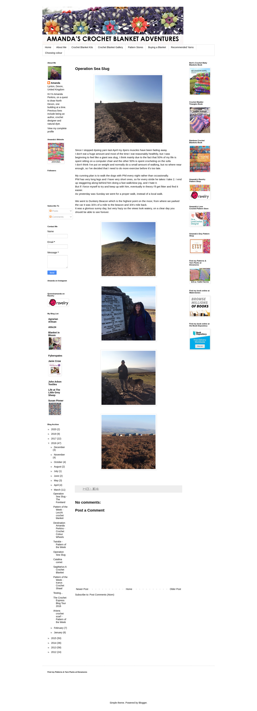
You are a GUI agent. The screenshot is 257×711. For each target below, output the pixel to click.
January (58, 632)
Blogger (143, 702)
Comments (56, 216)
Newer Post (82, 589)
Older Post (175, 589)
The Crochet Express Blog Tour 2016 (59, 601)
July (56, 471)
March (57, 489)
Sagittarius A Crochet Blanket (60, 569)
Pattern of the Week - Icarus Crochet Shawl (60, 583)
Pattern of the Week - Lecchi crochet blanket (60, 512)
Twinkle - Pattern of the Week (59, 544)
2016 (54, 443)
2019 (54, 434)
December (59, 447)
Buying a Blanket (157, 47)
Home (48, 47)
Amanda (55, 83)
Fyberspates (55, 355)
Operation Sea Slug (59, 553)
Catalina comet (57, 561)
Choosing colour (53, 53)
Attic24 (52, 327)
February (59, 628)
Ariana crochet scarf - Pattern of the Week (59, 616)
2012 (54, 652)
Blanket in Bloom (54, 334)
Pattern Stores (135, 47)
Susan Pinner (55, 400)
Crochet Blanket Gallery (110, 47)
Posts (53, 211)
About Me (61, 47)
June (57, 476)
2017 (54, 438)
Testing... (58, 593)
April (56, 485)
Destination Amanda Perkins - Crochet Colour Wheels (59, 530)
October (58, 462)
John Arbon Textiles (54, 383)
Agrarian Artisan (53, 320)
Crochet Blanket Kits (82, 47)
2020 (54, 429)
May (56, 480)
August (58, 466)
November (59, 454)
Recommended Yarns (182, 47)
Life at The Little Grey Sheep (54, 392)
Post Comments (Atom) (102, 594)
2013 (54, 647)
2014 (54, 643)
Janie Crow (54, 361)
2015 (54, 638)
